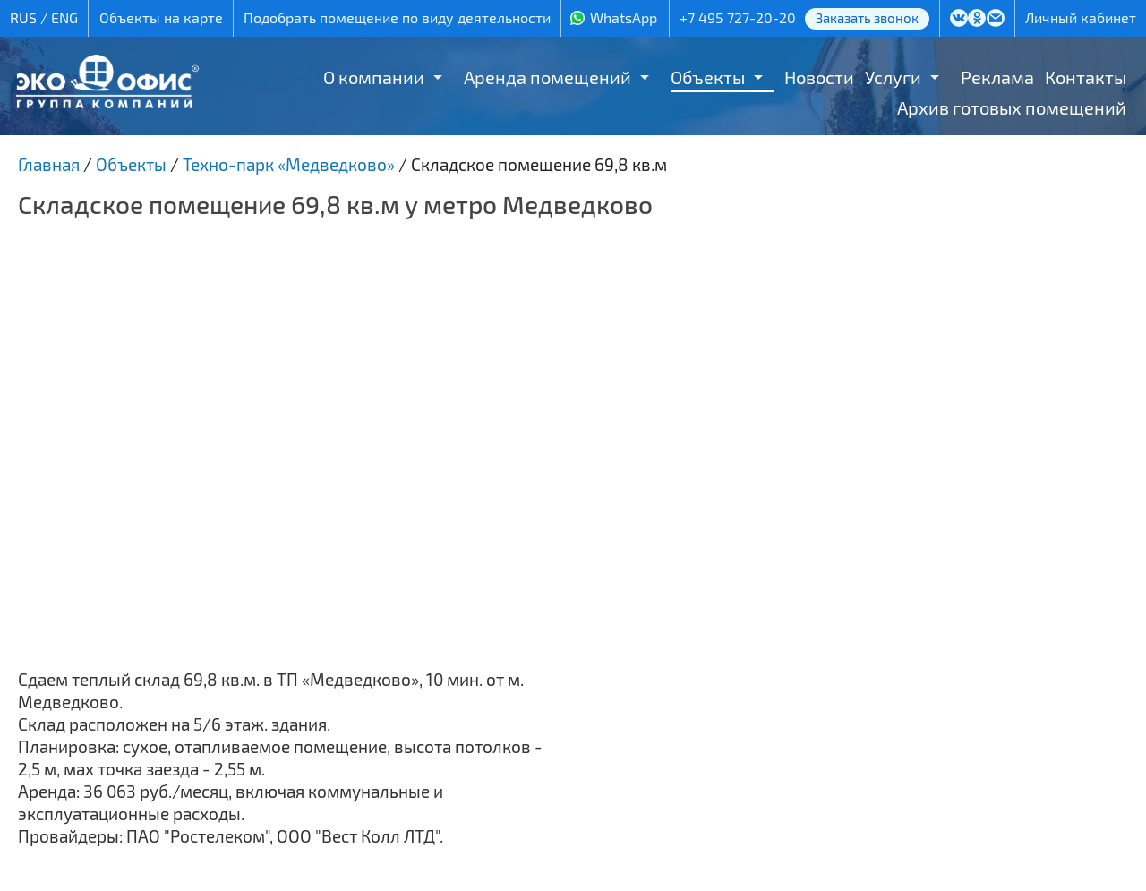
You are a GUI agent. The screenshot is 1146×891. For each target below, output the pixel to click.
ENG (64, 17)
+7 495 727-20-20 (738, 17)
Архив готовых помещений (1011, 107)
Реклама (997, 77)
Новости (819, 77)
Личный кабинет (1080, 17)
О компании (373, 77)
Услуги (893, 77)
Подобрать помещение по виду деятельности (397, 17)
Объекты (708, 77)
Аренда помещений (547, 77)
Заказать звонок (867, 18)
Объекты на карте (161, 17)
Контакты (1085, 77)
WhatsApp (623, 17)
